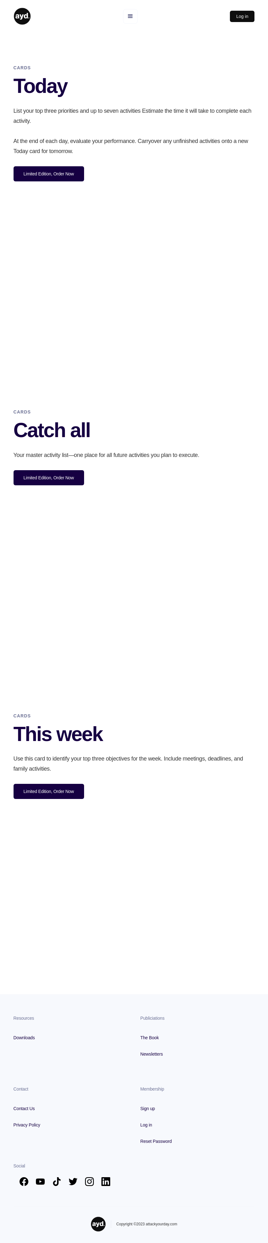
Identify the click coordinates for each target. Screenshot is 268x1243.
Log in (242, 16)
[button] (130, 16)
